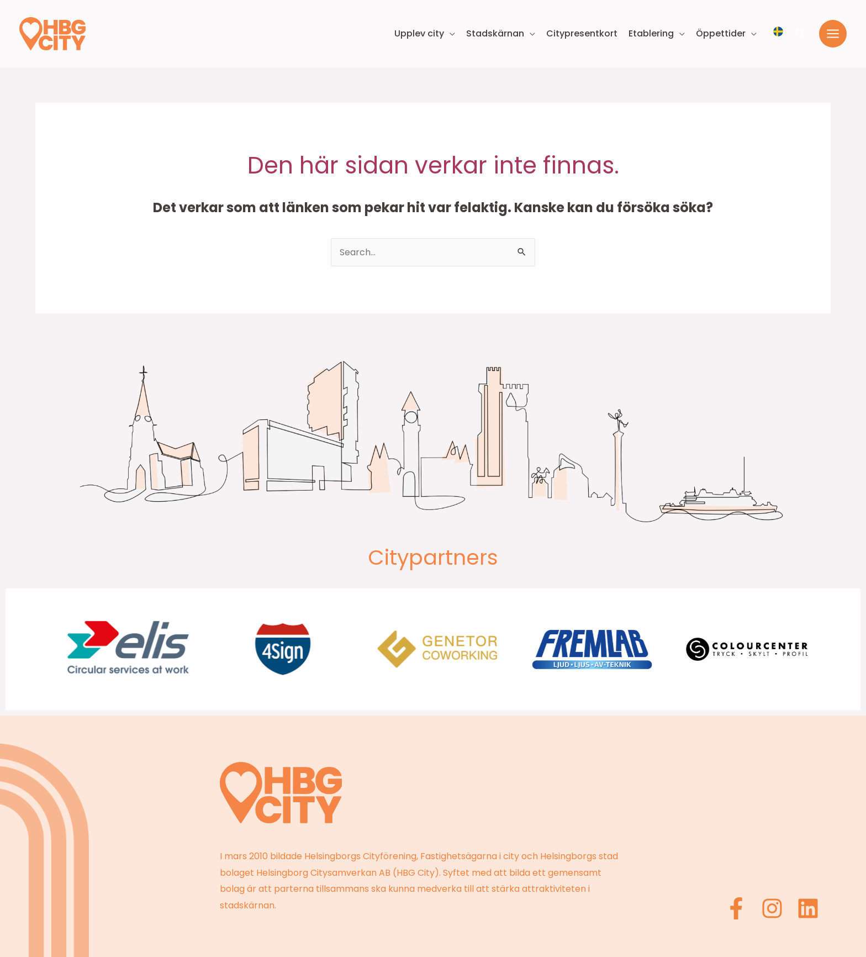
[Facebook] (736, 908)
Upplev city (419, 33)
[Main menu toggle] (833, 34)
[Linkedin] (808, 908)
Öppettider (721, 33)
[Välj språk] (778, 31)
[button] (801, 34)
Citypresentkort (581, 33)
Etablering (651, 33)
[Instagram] (772, 908)
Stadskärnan (495, 33)
